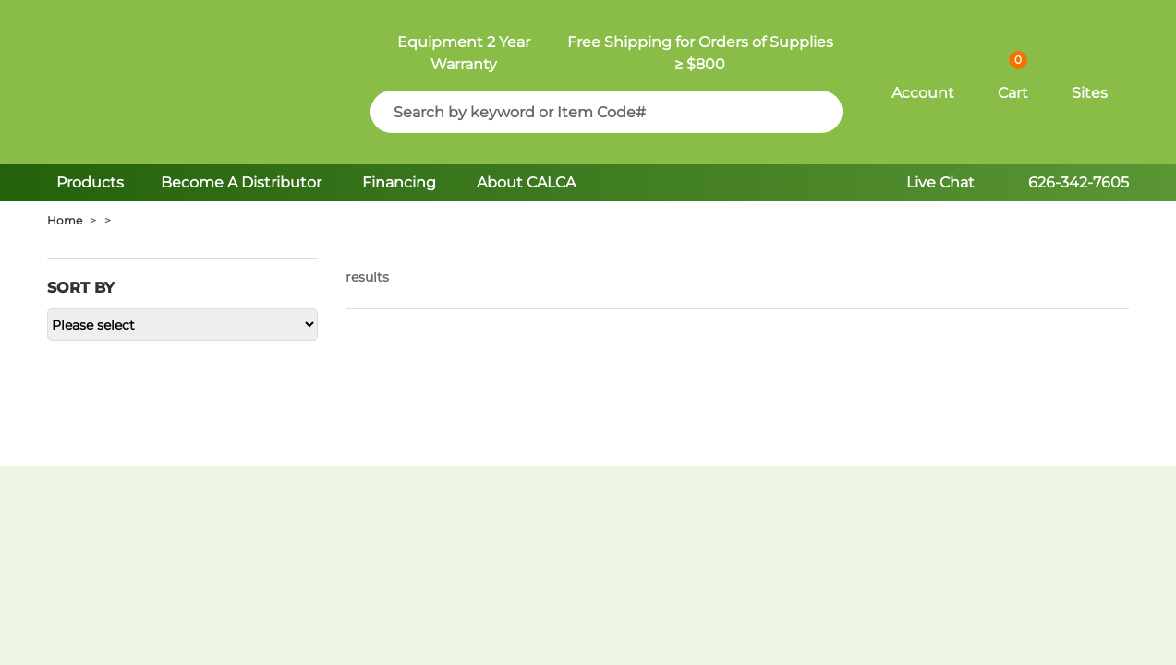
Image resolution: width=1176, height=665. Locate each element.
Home (64, 220)
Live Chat (940, 182)
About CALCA (526, 182)
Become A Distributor (243, 182)
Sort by (81, 287)
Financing (399, 182)
